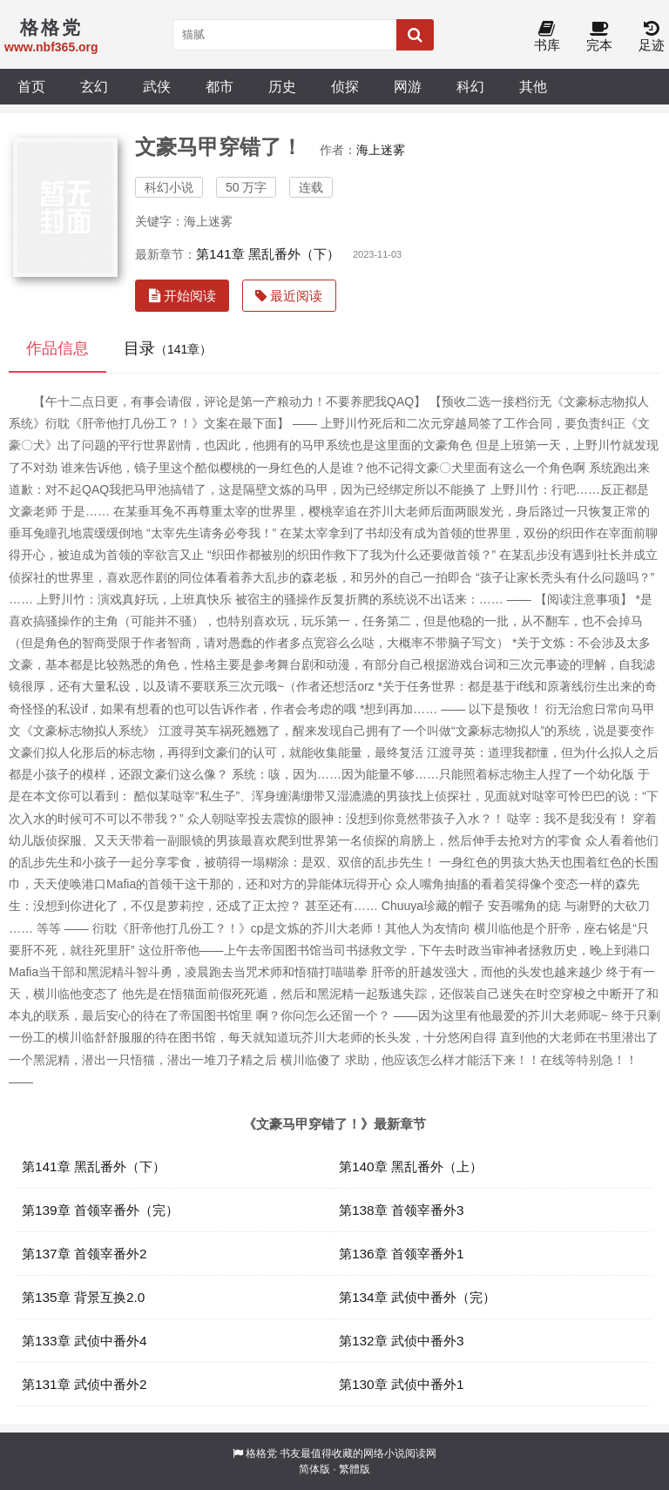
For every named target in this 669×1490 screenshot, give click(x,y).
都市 (219, 86)
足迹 (652, 37)
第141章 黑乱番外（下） (268, 253)
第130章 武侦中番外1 (401, 1384)
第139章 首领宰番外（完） (100, 1210)
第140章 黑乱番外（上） (411, 1166)
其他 (533, 86)
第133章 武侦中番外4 (84, 1340)
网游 (408, 86)
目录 (168, 348)
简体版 (314, 1469)
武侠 (157, 86)
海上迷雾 (380, 150)
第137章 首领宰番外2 (84, 1253)
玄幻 (94, 86)
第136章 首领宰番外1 (401, 1253)
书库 (547, 37)
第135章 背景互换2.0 (83, 1297)
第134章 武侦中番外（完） (417, 1297)
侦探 (345, 86)
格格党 (261, 1453)
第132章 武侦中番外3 (401, 1340)
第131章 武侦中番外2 (84, 1384)
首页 (31, 86)
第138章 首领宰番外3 (401, 1210)
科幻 (470, 86)
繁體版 (354, 1469)
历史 (282, 86)
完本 (599, 37)
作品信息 (57, 348)
